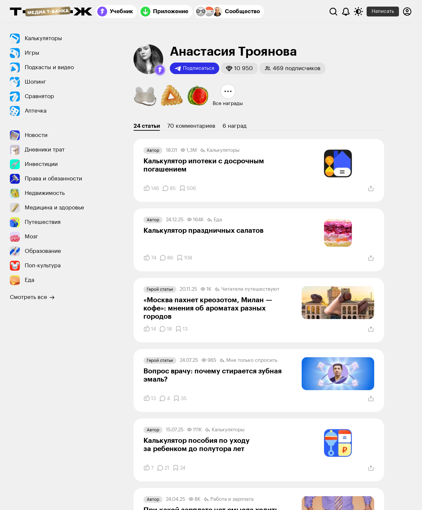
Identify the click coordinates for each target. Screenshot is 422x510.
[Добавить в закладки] (187, 188)
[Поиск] (333, 11)
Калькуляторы (220, 150)
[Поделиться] (371, 188)
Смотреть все (32, 297)
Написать (383, 11)
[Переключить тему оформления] (358, 11)
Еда (214, 220)
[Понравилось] (151, 188)
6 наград (235, 126)
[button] (159, 70)
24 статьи (147, 126)
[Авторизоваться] (407, 11)
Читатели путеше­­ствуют (247, 289)
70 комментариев (191, 126)
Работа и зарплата (229, 499)
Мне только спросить (248, 360)
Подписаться (194, 68)
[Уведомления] (346, 11)
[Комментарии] (169, 188)
